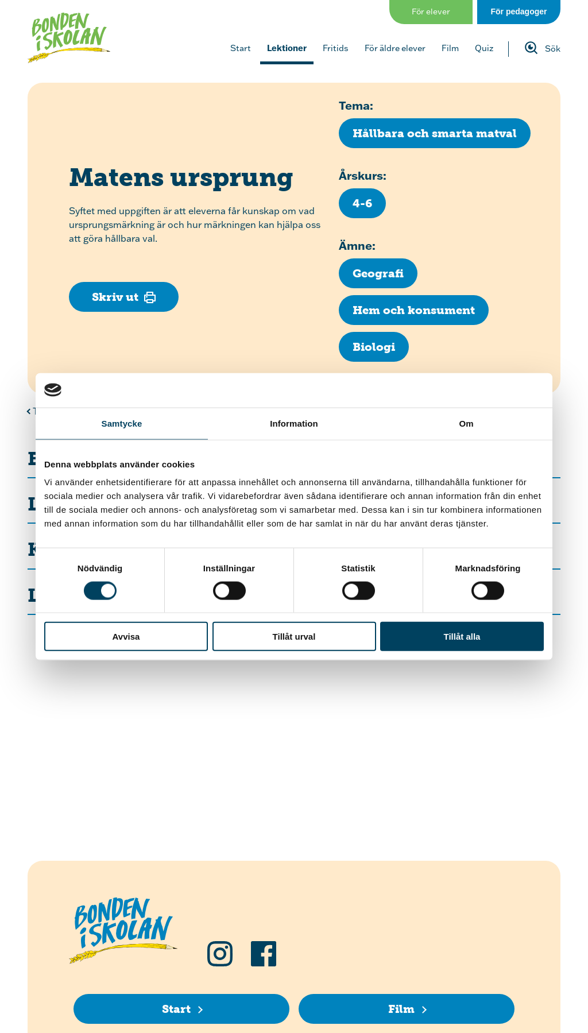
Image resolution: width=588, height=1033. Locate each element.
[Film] (406, 1009)
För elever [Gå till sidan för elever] (431, 11)
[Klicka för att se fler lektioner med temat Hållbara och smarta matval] (435, 133)
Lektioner (287, 47)
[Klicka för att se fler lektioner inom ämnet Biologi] (374, 347)
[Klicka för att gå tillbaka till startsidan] (69, 38)
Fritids (336, 47)
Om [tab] (466, 423)
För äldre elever (395, 47)
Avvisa (126, 636)
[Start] (181, 1009)
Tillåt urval (294, 636)
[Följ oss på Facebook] (263, 953)
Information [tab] (294, 423)
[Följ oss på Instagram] (220, 953)
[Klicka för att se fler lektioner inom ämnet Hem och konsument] (414, 310)
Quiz (484, 47)
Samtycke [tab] (122, 423)
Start (240, 47)
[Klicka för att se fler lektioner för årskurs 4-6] (362, 203)
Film (450, 47)
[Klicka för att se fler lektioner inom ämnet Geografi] (378, 273)
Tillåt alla (462, 636)
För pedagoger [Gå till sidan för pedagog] (518, 11)
